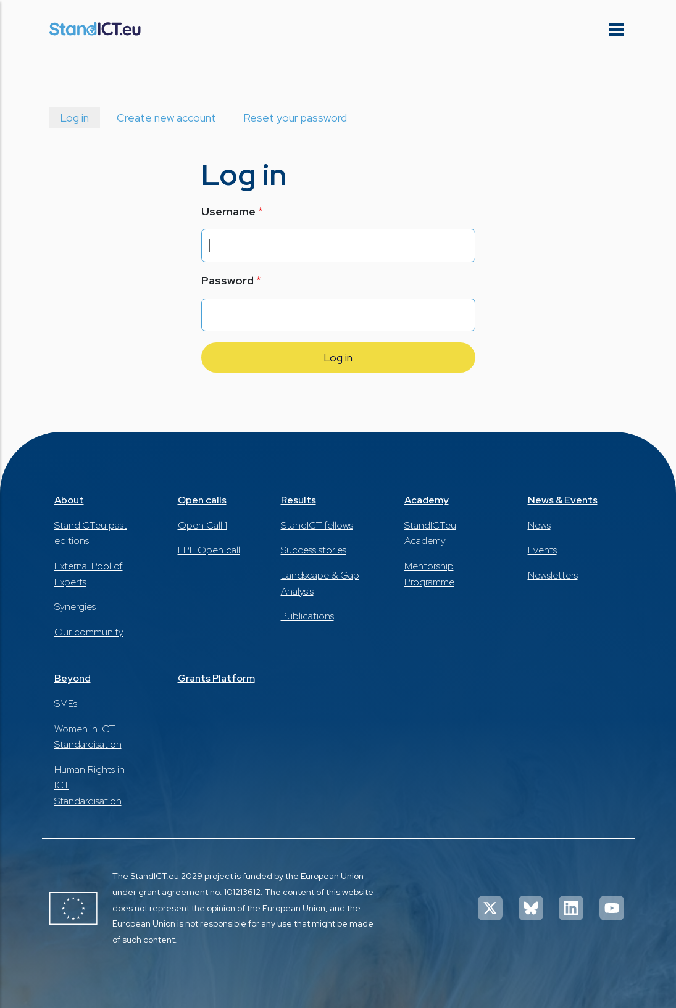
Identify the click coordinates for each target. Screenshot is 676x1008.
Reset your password (295, 117)
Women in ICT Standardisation (88, 736)
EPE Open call (209, 549)
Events (542, 549)
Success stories (313, 549)
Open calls (202, 500)
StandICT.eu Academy (430, 533)
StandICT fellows (317, 525)
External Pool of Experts (88, 574)
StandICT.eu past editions (90, 533)
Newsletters (553, 575)
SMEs (65, 703)
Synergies (75, 606)
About (69, 500)
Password (227, 280)
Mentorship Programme (429, 574)
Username (228, 211)
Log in (74, 117)
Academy (426, 500)
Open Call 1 (202, 525)
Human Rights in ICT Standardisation (89, 785)
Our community (88, 632)
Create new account (166, 117)
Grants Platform (216, 678)
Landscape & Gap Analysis (320, 583)
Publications (307, 615)
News (539, 525)
